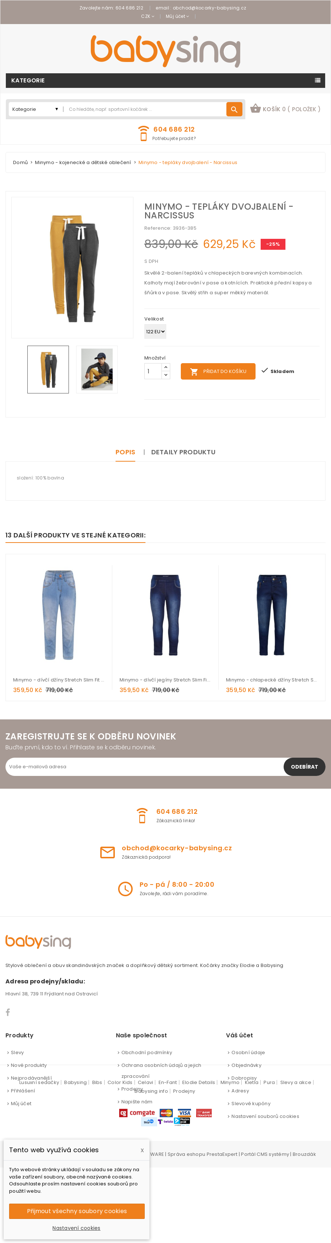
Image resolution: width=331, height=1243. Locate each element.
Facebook (8, 1012)
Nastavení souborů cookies (265, 1116)
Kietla (252, 1157)
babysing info (151, 1166)
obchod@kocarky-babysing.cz (209, 8)
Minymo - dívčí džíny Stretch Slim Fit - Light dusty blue (59, 679)
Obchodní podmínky (146, 1052)
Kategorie (28, 80)
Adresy (240, 1090)
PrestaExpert (222, 1229)
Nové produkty (29, 1065)
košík (285, 108)
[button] (285, 109)
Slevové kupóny (250, 1103)
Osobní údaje (248, 1052)
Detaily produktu (183, 452)
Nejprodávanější (31, 1078)
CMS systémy (273, 1229)
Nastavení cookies (76, 1228)
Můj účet (21, 1103)
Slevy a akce (295, 1157)
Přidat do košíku (218, 372)
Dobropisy (244, 1078)
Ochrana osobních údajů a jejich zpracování (161, 1071)
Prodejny (132, 1088)
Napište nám (137, 1101)
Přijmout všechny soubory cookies (77, 1211)
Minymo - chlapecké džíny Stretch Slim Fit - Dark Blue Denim (272, 679)
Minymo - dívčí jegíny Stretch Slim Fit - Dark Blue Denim (165, 679)
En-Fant (168, 1157)
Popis (125, 452)
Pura (269, 1157)
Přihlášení (23, 1090)
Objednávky (246, 1065)
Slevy (17, 1052)
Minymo (230, 1157)
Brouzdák (304, 1229)
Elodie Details (198, 1157)
